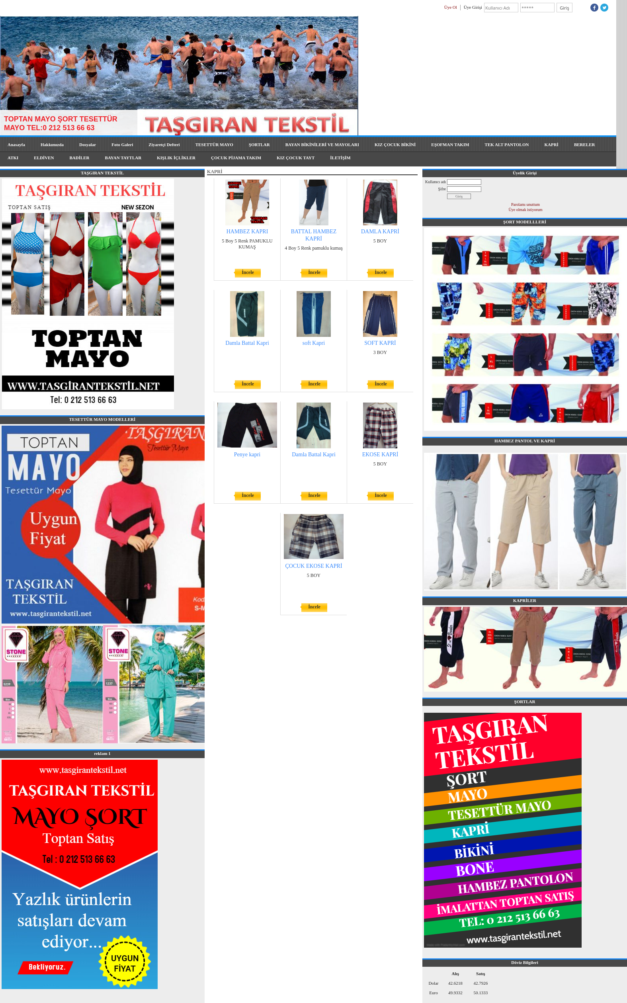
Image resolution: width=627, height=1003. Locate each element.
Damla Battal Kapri (247, 343)
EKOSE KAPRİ (380, 455)
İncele (248, 272)
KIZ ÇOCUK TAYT (295, 157)
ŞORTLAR (259, 144)
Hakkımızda (52, 144)
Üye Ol (450, 7)
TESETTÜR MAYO (214, 144)
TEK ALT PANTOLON (507, 144)
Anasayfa (16, 144)
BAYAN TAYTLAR (123, 157)
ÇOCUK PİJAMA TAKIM (236, 157)
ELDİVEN (44, 157)
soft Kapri (314, 343)
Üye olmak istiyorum (526, 209)
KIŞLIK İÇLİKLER (176, 157)
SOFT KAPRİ (380, 343)
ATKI (13, 157)
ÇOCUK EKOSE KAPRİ (313, 566)
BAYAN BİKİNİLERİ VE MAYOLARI (322, 144)
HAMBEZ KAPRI (247, 232)
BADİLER (79, 157)
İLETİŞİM (340, 157)
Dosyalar (87, 144)
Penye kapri (247, 455)
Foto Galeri (122, 144)
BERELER (584, 144)
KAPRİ (551, 144)
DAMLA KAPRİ (380, 232)
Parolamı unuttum (525, 204)
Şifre (442, 189)
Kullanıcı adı (435, 182)
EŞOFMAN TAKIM (450, 144)
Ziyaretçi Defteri (164, 144)
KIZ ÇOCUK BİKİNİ (395, 144)
